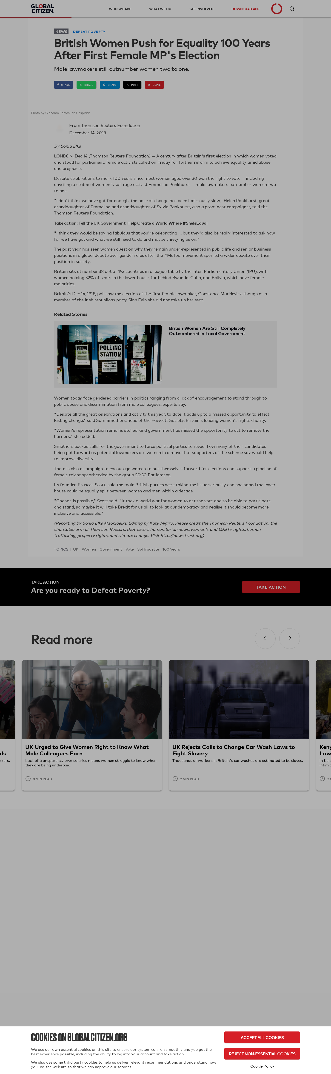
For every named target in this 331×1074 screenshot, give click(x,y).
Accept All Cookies (262, 1037)
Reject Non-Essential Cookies (262, 1054)
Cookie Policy (262, 1066)
